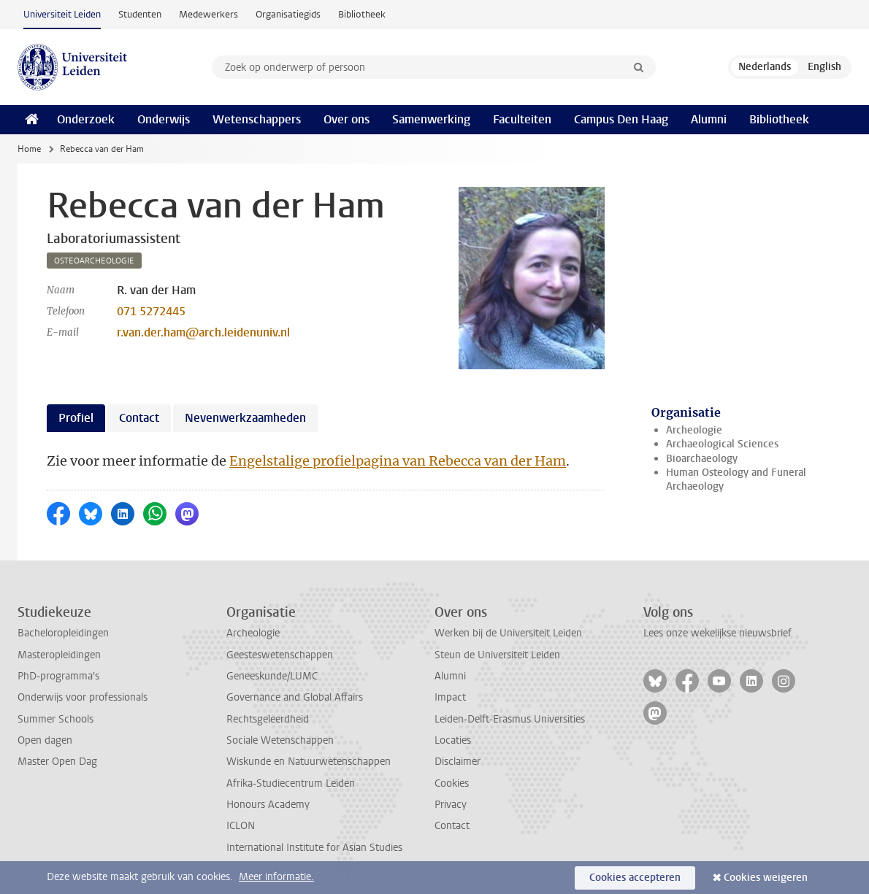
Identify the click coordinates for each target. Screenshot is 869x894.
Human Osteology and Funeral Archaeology (736, 479)
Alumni (709, 119)
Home (29, 149)
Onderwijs (163, 119)
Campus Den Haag (621, 119)
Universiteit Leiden (62, 14)
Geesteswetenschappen (279, 655)
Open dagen (45, 740)
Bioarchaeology (702, 459)
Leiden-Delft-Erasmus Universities (509, 719)
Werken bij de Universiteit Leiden (508, 633)
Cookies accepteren (635, 878)
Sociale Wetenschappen (280, 740)
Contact (452, 826)
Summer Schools (55, 719)
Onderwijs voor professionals (83, 697)
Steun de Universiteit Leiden (497, 655)
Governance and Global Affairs (294, 697)
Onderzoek (86, 119)
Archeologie (694, 430)
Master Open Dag (57, 761)
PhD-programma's (58, 676)
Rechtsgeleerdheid (267, 719)
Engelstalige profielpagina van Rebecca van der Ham (397, 460)
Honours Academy (268, 805)
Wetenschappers (257, 119)
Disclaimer (457, 761)
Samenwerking (431, 119)
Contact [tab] (139, 417)
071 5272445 (151, 311)
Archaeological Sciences (722, 444)
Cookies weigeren (766, 878)
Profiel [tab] (75, 417)
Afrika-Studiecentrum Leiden (290, 783)
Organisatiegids (288, 14)
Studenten (139, 14)
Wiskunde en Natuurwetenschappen (308, 761)
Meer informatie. (276, 877)
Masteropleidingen (59, 655)
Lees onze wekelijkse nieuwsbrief (717, 633)
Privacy (450, 805)
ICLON (240, 826)
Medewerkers (208, 14)
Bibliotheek (362, 14)
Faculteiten (522, 119)
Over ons (347, 119)
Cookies (451, 783)
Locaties (452, 740)
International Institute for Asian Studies (314, 848)
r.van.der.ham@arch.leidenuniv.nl (203, 332)
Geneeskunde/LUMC (272, 676)
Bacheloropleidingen (63, 633)
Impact (450, 697)
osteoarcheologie (94, 260)
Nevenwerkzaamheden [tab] (245, 417)
